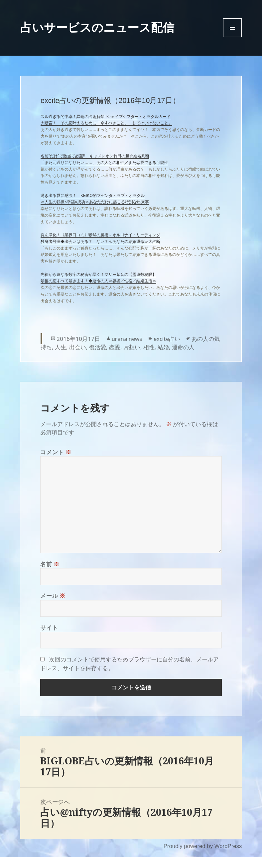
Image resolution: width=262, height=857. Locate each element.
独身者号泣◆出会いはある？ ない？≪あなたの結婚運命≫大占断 (100, 241)
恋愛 (114, 347)
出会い (77, 347)
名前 (50, 564)
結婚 (163, 347)
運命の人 (183, 347)
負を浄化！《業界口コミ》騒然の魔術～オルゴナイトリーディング (100, 235)
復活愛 (97, 347)
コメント (55, 452)
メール (52, 595)
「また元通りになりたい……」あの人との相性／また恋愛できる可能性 (104, 162)
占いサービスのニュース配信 (97, 27)
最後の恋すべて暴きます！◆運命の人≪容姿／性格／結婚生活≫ (98, 281)
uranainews (127, 339)
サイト (49, 627)
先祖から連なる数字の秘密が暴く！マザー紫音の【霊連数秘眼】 (98, 274)
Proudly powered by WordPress (203, 846)
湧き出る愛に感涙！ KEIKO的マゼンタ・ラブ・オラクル (93, 195)
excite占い (167, 339)
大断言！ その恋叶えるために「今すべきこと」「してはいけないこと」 (106, 123)
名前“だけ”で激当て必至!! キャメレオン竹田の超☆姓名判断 (95, 156)
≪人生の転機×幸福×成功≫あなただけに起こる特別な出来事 (95, 202)
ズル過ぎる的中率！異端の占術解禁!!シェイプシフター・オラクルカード (106, 116)
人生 (60, 347)
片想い (131, 347)
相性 (149, 347)
